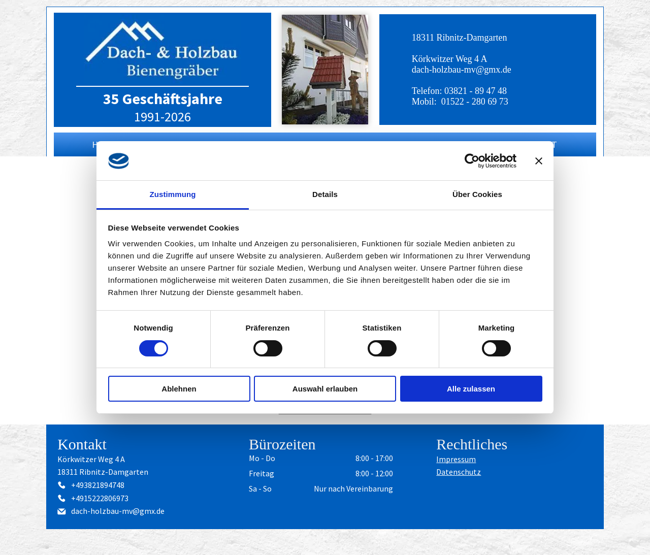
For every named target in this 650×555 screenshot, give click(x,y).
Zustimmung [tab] (173, 194)
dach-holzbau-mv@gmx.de (461, 69)
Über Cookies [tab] (477, 194)
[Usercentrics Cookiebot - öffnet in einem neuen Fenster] (472, 161)
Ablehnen (178, 388)
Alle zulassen (471, 388)
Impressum (456, 459)
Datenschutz (458, 472)
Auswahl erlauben (325, 388)
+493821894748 (97, 485)
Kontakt (82, 444)
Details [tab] (325, 194)
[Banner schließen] (538, 161)
